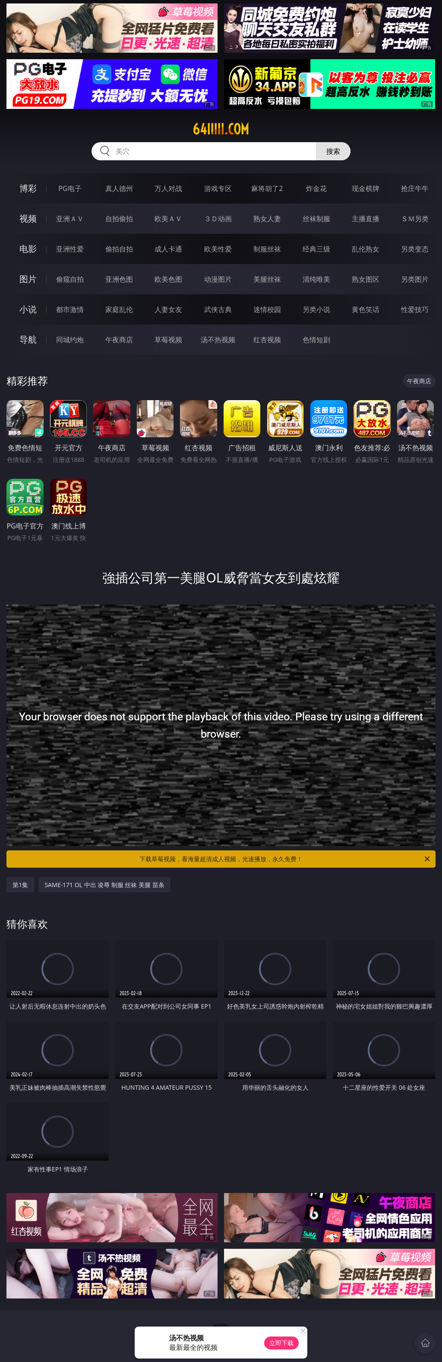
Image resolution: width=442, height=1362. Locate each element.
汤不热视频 (218, 339)
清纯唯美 (316, 279)
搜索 (333, 151)
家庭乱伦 (119, 309)
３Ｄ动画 (218, 218)
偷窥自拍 (70, 279)
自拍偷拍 (119, 218)
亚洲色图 (119, 279)
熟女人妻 (267, 218)
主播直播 (365, 218)
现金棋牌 (365, 188)
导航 (28, 339)
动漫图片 (218, 279)
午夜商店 (119, 339)
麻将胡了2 (267, 188)
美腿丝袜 (267, 279)
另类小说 (316, 309)
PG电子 (69, 188)
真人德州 (119, 188)
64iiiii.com (221, 129)
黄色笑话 (365, 309)
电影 (28, 249)
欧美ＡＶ (168, 218)
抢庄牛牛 (415, 188)
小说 (28, 309)
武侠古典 (218, 309)
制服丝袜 (267, 249)
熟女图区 (365, 279)
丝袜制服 (316, 218)
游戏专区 (218, 188)
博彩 (28, 188)
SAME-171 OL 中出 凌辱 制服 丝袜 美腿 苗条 (104, 885)
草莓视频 (168, 339)
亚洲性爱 (70, 249)
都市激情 (70, 309)
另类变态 (415, 249)
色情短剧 (316, 339)
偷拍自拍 (119, 249)
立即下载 (281, 1343)
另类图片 (415, 279)
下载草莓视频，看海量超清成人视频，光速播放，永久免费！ (285, 859)
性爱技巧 (415, 309)
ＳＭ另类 (415, 218)
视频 (28, 218)
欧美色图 (168, 279)
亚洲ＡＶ (70, 218)
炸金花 (316, 188)
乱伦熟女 (365, 249)
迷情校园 (267, 309)
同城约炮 (70, 339)
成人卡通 (168, 249)
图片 (28, 279)
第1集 (20, 885)
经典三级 (316, 249)
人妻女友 (168, 309)
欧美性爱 (218, 249)
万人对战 (168, 188)
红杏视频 (267, 339)
